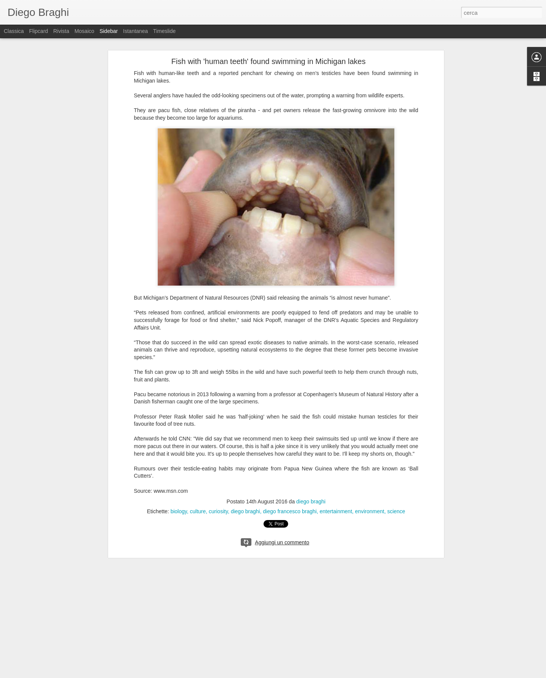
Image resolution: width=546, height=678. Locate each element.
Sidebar (108, 31)
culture (198, 511)
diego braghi (310, 501)
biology (179, 511)
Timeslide (164, 31)
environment (369, 511)
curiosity (218, 511)
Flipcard (38, 31)
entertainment (336, 511)
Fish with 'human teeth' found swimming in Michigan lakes (268, 61)
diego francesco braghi (290, 511)
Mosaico (84, 31)
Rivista (61, 31)
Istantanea (135, 31)
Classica (14, 31)
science (396, 511)
